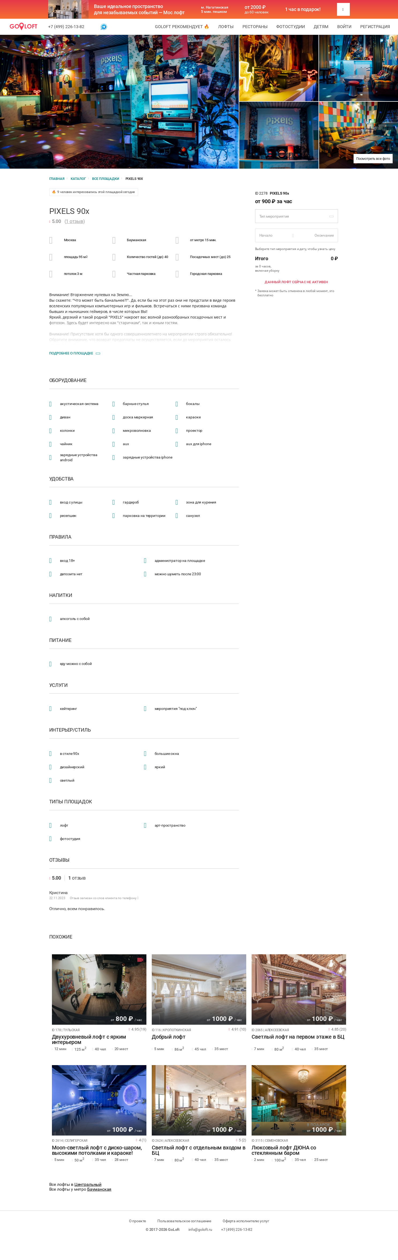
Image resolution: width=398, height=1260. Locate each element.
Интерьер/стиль (70, 730)
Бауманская (99, 1189)
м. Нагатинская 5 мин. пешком (214, 9)
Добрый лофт (168, 1037)
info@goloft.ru (200, 1229)
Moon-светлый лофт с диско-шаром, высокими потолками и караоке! (97, 1150)
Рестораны (255, 26)
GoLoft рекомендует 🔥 (182, 26)
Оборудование (67, 380)
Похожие (60, 937)
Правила (60, 537)
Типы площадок (70, 801)
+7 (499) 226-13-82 (66, 26)
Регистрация (375, 26)
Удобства (61, 479)
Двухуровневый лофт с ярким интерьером (89, 1039)
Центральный (87, 1184)
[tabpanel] (99, 989)
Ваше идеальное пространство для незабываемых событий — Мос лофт (139, 9)
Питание (60, 640)
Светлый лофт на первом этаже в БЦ (298, 1037)
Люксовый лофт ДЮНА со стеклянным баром (284, 1150)
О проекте (137, 1221)
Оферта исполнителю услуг (246, 1221)
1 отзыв (74, 221)
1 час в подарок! (303, 9)
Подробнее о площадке (71, 353)
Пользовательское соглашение (184, 1221)
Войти (344, 26)
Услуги (58, 685)
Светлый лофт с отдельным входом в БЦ (198, 1150)
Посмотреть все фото (373, 159)
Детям (321, 26)
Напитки (60, 595)
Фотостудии (290, 26)
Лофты (226, 26)
